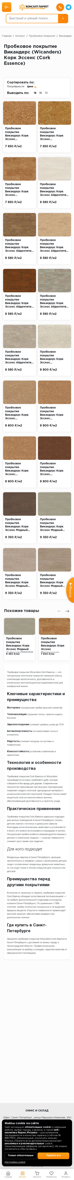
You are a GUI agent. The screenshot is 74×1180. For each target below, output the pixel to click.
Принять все (53, 1156)
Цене (32, 86)
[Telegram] (68, 7)
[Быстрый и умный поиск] (32, 18)
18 (35, 93)
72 (46, 93)
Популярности (15, 87)
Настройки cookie (15, 1162)
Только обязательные (20, 1156)
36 (40, 93)
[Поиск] (63, 18)
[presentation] (59, 611)
